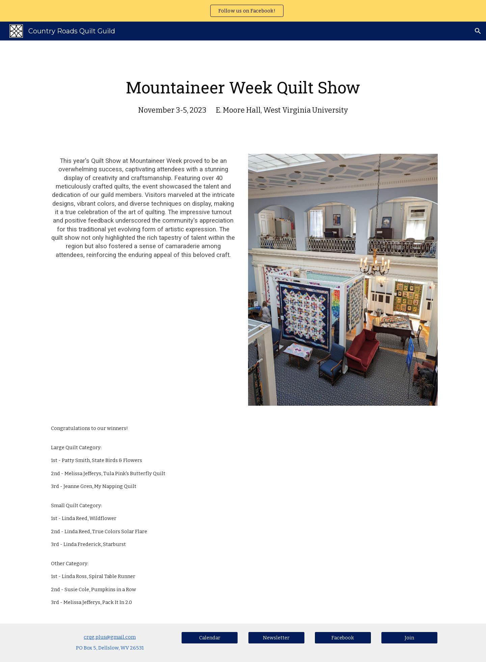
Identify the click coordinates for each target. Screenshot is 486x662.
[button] (478, 31)
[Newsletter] (276, 637)
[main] (243, 93)
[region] (243, 11)
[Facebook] (343, 637)
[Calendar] (210, 637)
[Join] (409, 637)
